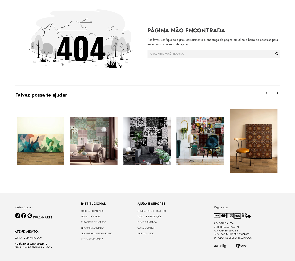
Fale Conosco (146, 233)
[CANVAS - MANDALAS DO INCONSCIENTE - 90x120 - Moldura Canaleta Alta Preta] (253, 141)
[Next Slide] (277, 93)
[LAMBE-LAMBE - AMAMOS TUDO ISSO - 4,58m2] (200, 141)
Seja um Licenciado (92, 228)
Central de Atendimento (152, 211)
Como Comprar (146, 228)
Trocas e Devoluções (150, 216)
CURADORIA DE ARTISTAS (93, 222)
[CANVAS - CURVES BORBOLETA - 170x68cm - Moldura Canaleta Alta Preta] (40, 141)
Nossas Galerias (90, 216)
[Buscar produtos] (277, 54)
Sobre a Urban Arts (92, 211)
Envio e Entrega (147, 222)
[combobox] (214, 54)
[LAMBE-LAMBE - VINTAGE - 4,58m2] (94, 141)
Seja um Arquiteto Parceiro (96, 233)
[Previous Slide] (267, 93)
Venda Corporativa (92, 239)
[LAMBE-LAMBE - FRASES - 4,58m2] (147, 141)
